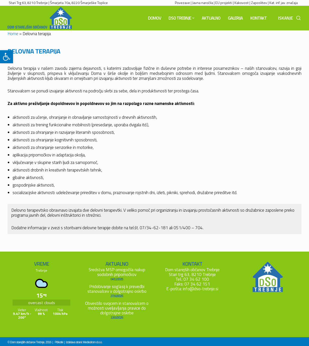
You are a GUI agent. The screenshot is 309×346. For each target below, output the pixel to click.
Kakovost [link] (241, 2)
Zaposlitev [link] (259, 2)
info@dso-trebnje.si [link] (200, 288)
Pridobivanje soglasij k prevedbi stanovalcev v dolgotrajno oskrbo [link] (116, 289)
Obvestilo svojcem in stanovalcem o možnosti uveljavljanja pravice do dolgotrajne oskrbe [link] (116, 308)
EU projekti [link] (223, 2)
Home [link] (13, 33)
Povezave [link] (182, 2)
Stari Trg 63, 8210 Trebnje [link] (28, 2)
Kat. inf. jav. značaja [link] (283, 2)
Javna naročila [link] (202, 2)
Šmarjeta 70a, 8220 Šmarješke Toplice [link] (79, 2)
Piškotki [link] (59, 342)
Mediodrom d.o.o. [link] (92, 342)
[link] (6, 56)
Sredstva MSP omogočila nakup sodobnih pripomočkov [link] (117, 272)
